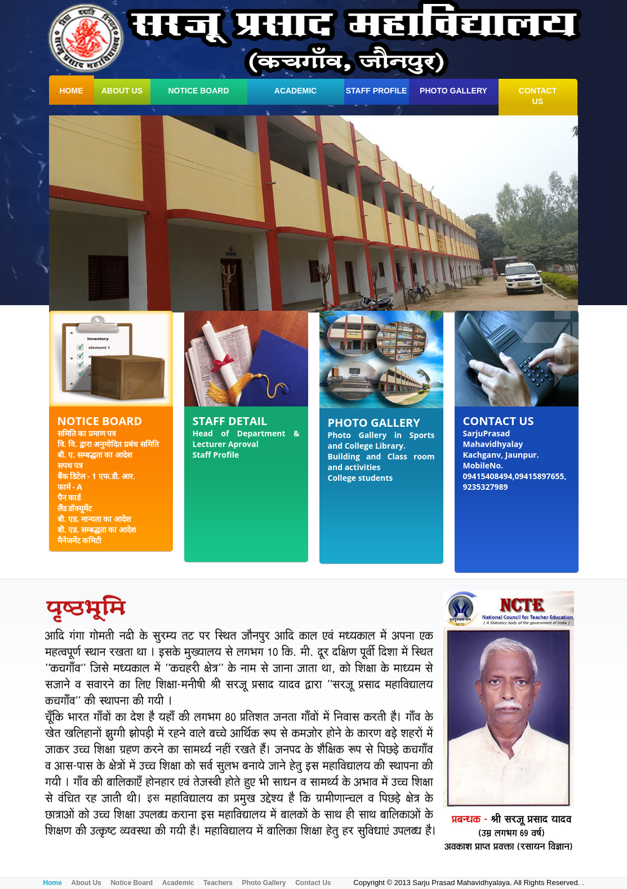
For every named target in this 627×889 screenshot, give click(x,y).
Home (52, 883)
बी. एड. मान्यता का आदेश (94, 518)
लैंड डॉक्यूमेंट (74, 508)
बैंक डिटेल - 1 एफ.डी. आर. (96, 476)
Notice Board (198, 90)
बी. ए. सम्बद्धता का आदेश (95, 454)
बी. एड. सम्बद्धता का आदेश (97, 529)
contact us (538, 96)
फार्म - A (69, 486)
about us (122, 90)
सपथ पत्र (70, 465)
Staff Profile (376, 90)
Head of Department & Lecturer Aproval (246, 438)
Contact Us (313, 883)
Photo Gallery (453, 90)
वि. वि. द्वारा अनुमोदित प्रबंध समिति (108, 444)
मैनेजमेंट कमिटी (79, 540)
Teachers (218, 883)
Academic (295, 90)
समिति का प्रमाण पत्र (87, 433)
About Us (86, 883)
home (71, 90)
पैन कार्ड (69, 497)
